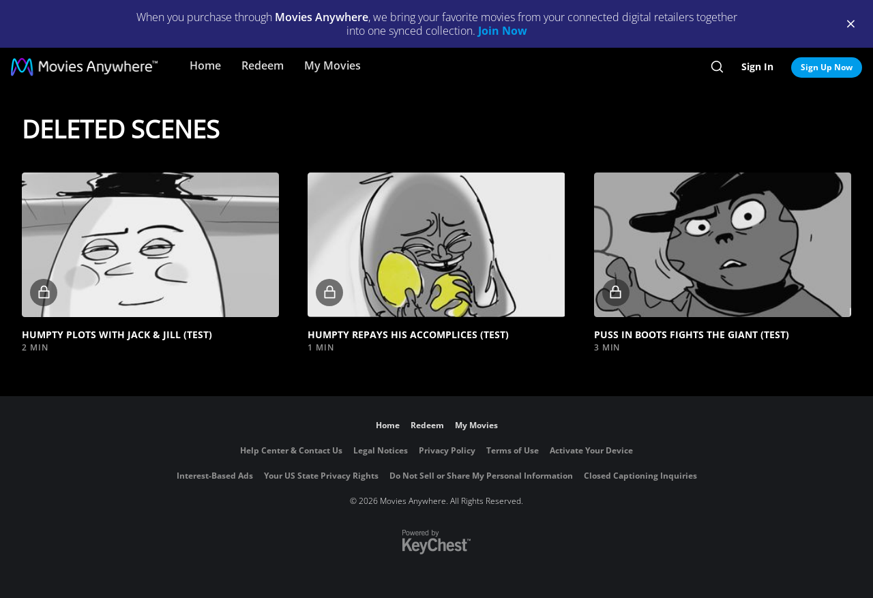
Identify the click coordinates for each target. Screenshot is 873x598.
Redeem (262, 65)
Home (205, 65)
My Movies (332, 65)
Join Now (502, 30)
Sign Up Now (827, 67)
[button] (150, 245)
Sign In (757, 66)
